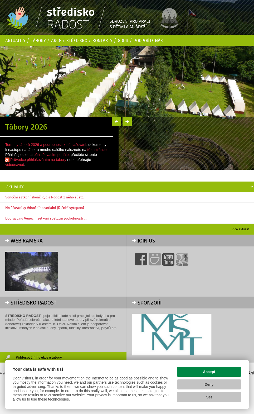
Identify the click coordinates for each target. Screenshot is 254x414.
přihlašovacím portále (51, 155)
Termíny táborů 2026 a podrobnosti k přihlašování (45, 144)
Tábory (38, 40)
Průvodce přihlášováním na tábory (38, 160)
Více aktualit (240, 229)
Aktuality (15, 40)
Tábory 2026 (26, 126)
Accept (209, 372)
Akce (56, 40)
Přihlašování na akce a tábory (39, 357)
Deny (208, 384)
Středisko (76, 40)
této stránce (96, 149)
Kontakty (102, 40)
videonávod (14, 165)
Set (209, 397)
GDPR (123, 40)
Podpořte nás (148, 40)
